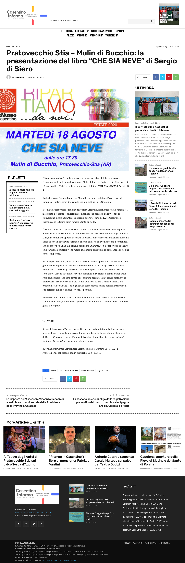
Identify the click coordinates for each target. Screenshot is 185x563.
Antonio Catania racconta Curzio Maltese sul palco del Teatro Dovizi (114, 460)
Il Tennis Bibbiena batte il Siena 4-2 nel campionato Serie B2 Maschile (163, 206)
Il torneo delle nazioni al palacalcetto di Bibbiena (166, 18)
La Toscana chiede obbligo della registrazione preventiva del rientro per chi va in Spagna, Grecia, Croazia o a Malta (101, 402)
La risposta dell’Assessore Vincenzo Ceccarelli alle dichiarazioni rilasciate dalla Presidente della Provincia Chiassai (35, 402)
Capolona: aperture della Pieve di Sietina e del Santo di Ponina (160, 460)
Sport (163, 11)
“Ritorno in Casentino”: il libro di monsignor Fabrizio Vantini (69, 460)
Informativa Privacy (50, 560)
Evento (53, 370)
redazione (19, 77)
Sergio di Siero (102, 370)
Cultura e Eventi (13, 46)
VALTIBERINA (164, 543)
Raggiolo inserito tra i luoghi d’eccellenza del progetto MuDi (161, 224)
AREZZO (127, 543)
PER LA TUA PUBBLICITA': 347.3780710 (33, 512)
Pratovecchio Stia (87, 370)
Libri (60, 370)
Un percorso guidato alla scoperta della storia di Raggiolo (20, 207)
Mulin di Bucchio (71, 370)
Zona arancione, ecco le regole (137, 495)
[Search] (152, 21)
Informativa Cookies (68, 560)
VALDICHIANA (150, 543)
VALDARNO (138, 543)
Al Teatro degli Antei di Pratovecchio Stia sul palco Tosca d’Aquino (20, 460)
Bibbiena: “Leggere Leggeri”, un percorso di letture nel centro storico (21, 224)
